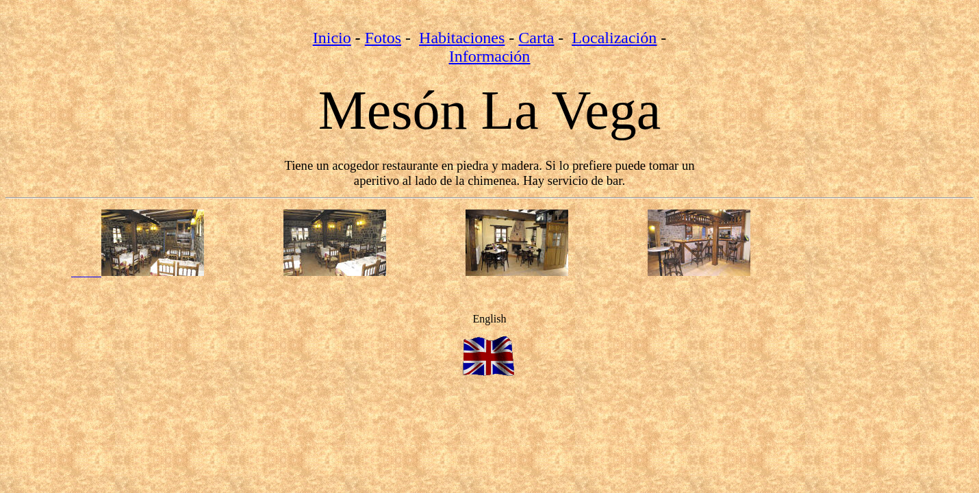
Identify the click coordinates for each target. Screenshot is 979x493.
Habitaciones (462, 38)
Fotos (383, 38)
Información (490, 56)
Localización (614, 38)
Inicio (332, 38)
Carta (536, 38)
